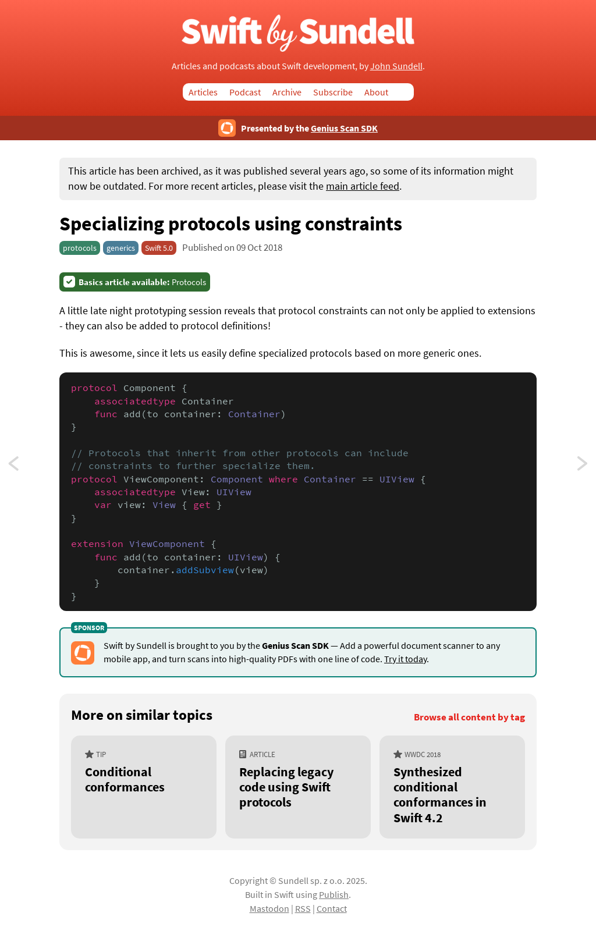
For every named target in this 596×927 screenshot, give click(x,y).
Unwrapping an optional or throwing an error (583, 466)
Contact (332, 908)
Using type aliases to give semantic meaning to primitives (24, 466)
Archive (286, 92)
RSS (303, 908)
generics (121, 248)
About (376, 92)
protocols (80, 248)
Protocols (142, 281)
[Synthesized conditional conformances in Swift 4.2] (452, 787)
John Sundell (396, 66)
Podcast (245, 92)
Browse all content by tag (469, 717)
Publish (334, 894)
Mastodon (269, 908)
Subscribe (333, 92)
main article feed (362, 186)
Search (407, 92)
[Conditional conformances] (144, 787)
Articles (203, 92)
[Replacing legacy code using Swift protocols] (298, 787)
